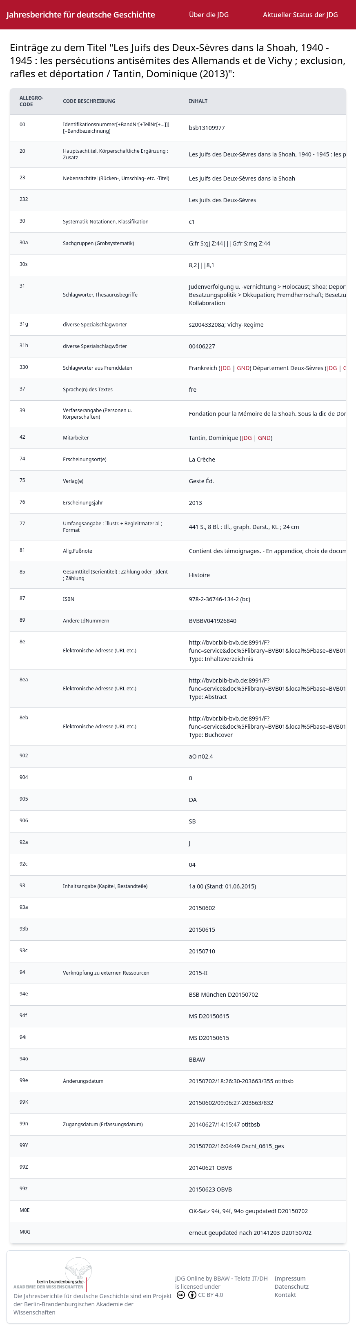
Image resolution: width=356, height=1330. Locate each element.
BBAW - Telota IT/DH (241, 1278)
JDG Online (189, 1278)
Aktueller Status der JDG (300, 14)
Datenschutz (292, 1286)
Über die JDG (209, 14)
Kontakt (285, 1295)
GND (243, 368)
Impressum (290, 1278)
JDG (226, 368)
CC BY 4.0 (199, 1295)
